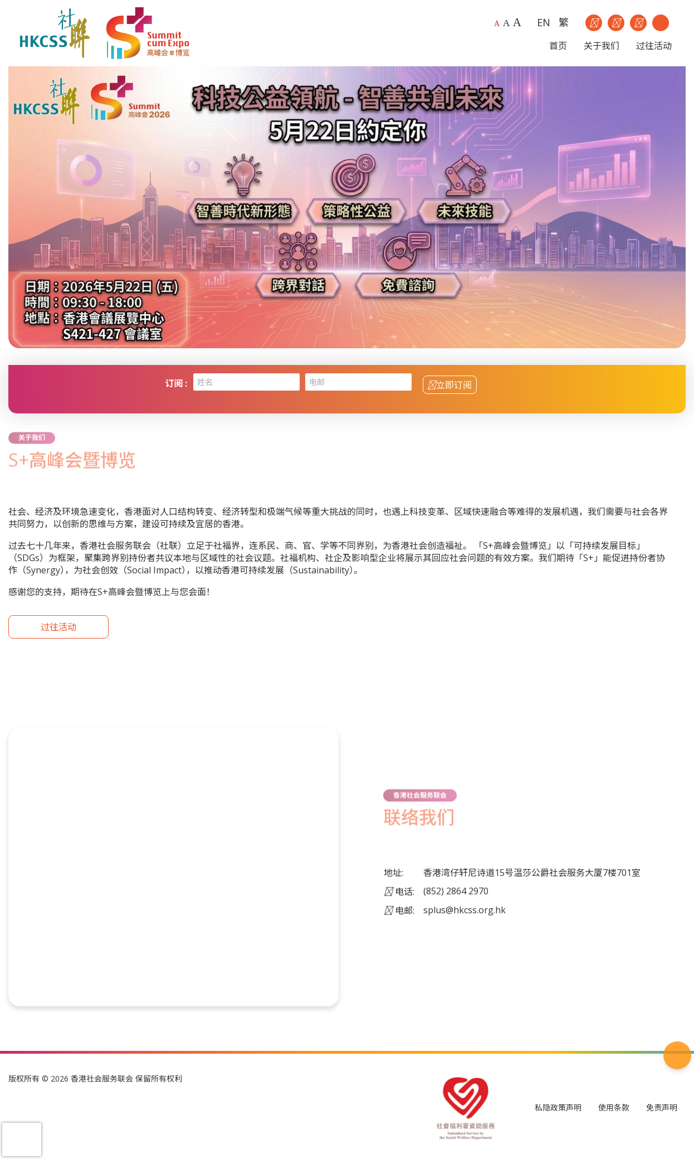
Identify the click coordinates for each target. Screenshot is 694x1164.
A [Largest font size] (517, 22)
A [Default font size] (497, 24)
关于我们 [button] (601, 46)
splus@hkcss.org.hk (464, 910)
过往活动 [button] (654, 46)
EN (543, 22)
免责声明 (661, 1108)
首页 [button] (558, 46)
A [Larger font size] (506, 22)
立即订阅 (449, 385)
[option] (347, 207)
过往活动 (58, 627)
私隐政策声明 (558, 1108)
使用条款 (613, 1108)
